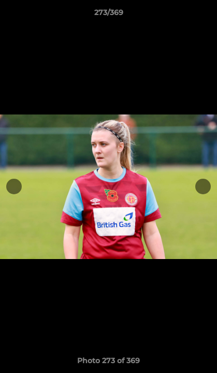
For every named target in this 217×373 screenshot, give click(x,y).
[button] (204, 15)
